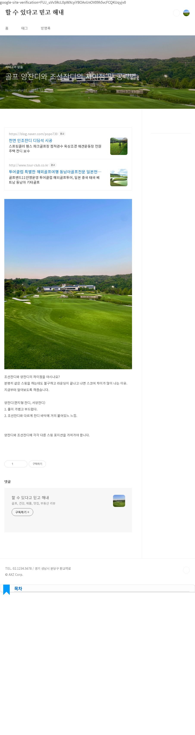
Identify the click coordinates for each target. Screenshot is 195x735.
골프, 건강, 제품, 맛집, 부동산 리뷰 (33, 503)
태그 (24, 28)
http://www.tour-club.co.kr (28, 165)
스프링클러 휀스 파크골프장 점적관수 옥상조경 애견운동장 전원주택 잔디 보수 (55, 148)
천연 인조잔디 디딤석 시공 (30, 140)
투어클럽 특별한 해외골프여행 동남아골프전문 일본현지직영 (55, 171)
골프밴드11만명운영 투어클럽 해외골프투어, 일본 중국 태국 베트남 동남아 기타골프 (54, 180)
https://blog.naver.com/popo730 (33, 134)
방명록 (45, 28)
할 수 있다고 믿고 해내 (34, 13)
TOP (186, 570)
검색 (176, 13)
